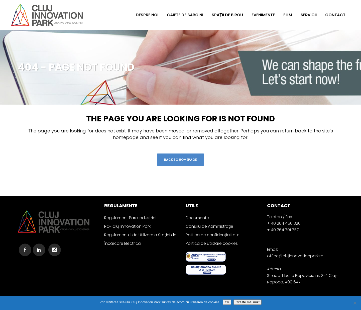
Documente (197, 218)
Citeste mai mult (247, 302)
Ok (227, 302)
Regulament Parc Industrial (130, 218)
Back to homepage (180, 160)
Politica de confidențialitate (212, 235)
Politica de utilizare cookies (212, 243)
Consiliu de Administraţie (209, 226)
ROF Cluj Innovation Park (127, 226)
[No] (354, 302)
